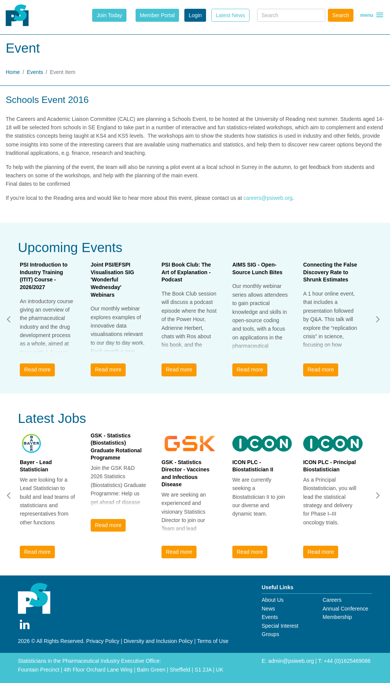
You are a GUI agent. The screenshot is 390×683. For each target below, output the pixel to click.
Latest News (230, 15)
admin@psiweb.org (291, 661)
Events (35, 72)
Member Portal (157, 15)
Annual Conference (345, 609)
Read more (37, 369)
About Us (273, 600)
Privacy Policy (102, 641)
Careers (332, 600)
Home (13, 72)
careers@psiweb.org (267, 198)
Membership (337, 617)
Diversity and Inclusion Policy (158, 641)
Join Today (109, 15)
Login (195, 15)
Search (340, 15)
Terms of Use (212, 641)
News (268, 609)
